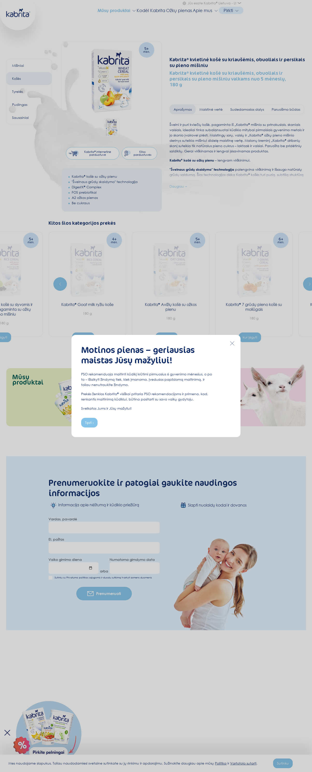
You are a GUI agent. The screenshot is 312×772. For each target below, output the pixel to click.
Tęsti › (89, 422)
